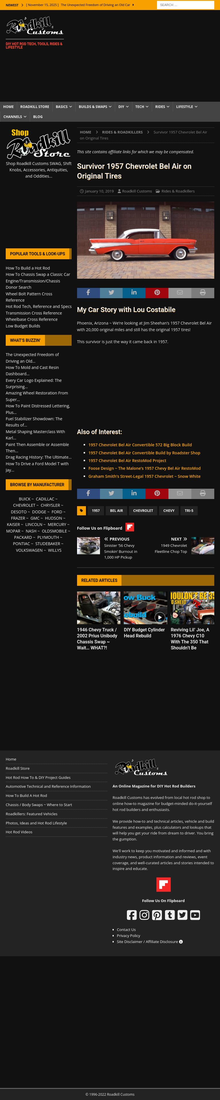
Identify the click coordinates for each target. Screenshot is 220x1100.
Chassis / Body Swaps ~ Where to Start (39, 804)
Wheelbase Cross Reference (32, 319)
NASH (31, 531)
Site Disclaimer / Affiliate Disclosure (150, 941)
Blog (38, 116)
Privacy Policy (128, 935)
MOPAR (13, 531)
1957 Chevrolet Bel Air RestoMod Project (127, 460)
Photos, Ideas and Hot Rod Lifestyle (36, 823)
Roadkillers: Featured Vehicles (31, 813)
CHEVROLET (24, 505)
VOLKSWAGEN (29, 550)
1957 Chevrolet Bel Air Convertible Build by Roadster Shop (144, 452)
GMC (35, 518)
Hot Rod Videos (19, 831)
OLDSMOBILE (54, 531)
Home (8, 106)
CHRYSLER (50, 505)
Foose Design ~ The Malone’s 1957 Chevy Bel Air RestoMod (145, 468)
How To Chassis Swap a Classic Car (38, 274)
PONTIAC (21, 543)
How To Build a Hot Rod (28, 268)
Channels (12, 116)
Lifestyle (184, 106)
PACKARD (23, 537)
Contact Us (126, 929)
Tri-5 (189, 510)
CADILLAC (45, 499)
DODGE (39, 511)
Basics (62, 106)
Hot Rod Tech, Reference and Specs (39, 306)
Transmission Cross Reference (34, 313)
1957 (96, 510)
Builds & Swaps (93, 106)
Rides (160, 106)
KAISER (13, 524)
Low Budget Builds (23, 326)
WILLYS (55, 550)
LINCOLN (33, 524)
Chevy (168, 510)
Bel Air (116, 510)
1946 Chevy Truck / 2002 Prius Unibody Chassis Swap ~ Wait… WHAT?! (97, 638)
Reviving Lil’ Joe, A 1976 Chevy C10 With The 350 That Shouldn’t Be (190, 638)
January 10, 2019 (99, 191)
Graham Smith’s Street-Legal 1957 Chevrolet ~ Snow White (145, 476)
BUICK (25, 499)
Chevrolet (143, 510)
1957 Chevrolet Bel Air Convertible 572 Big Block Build (140, 444)
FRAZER (18, 518)
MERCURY (57, 524)
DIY (121, 106)
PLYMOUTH (48, 537)
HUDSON (53, 518)
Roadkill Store (34, 106)
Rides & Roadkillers (178, 191)
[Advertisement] (147, 56)
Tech (139, 106)
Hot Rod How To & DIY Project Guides (38, 777)
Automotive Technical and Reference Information (48, 786)
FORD (57, 511)
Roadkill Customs (137, 191)
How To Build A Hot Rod (26, 795)
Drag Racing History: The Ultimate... (39, 457)
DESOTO (19, 511)
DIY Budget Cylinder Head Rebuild (144, 633)
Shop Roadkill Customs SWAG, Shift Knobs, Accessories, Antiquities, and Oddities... (39, 170)
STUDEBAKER (47, 543)
